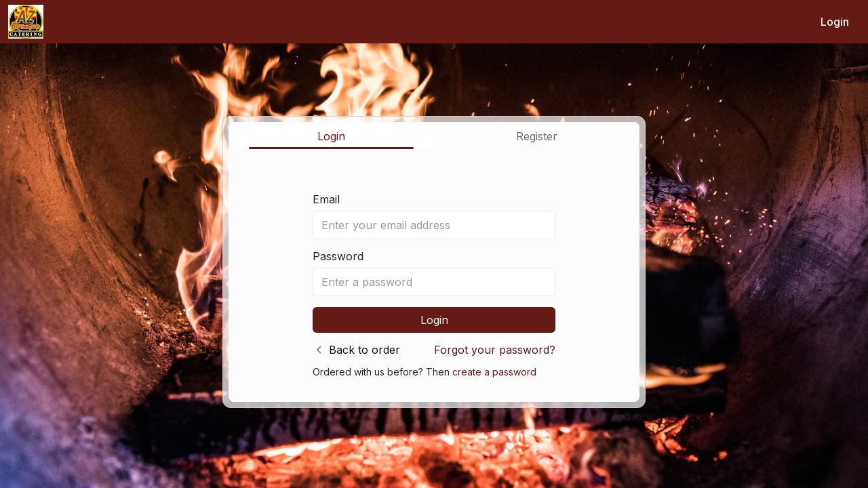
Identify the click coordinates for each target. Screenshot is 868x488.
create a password (494, 372)
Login (835, 21)
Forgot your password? (494, 350)
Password (338, 256)
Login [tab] (331, 136)
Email (326, 199)
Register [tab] (536, 136)
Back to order (364, 350)
